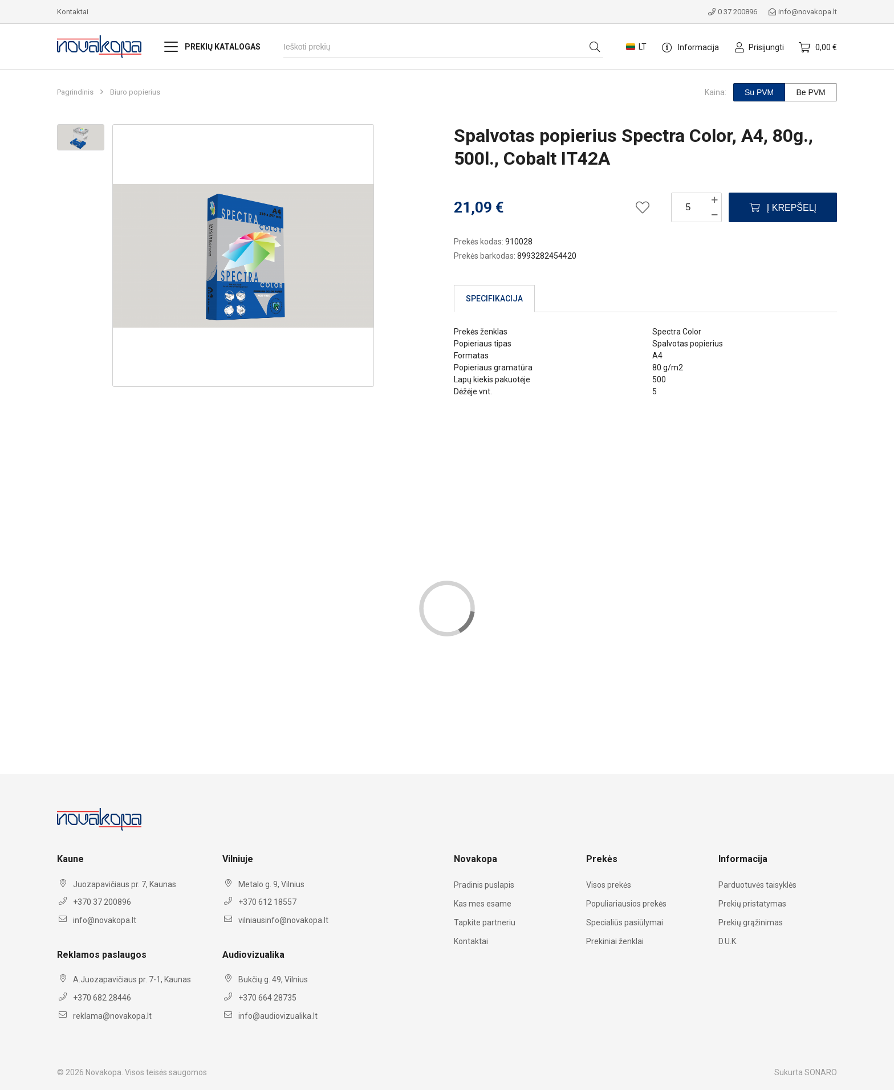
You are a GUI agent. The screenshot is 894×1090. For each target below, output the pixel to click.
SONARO (820, 1072)
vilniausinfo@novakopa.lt (283, 920)
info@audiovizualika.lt (278, 1015)
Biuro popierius (135, 92)
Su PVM (759, 92)
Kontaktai (72, 11)
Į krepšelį (782, 208)
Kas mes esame (482, 903)
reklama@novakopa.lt (112, 1015)
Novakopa (103, 1072)
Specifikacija (494, 298)
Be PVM (810, 92)
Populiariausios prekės (626, 903)
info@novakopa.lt (803, 11)
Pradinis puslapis (484, 884)
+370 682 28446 (102, 997)
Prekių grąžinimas (750, 922)
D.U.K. (728, 941)
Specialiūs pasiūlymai (624, 922)
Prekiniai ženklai (615, 941)
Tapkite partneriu (484, 922)
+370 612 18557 (267, 902)
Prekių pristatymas (752, 903)
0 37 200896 (732, 11)
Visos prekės (608, 884)
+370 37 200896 (102, 902)
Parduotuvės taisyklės (757, 884)
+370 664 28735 (267, 997)
